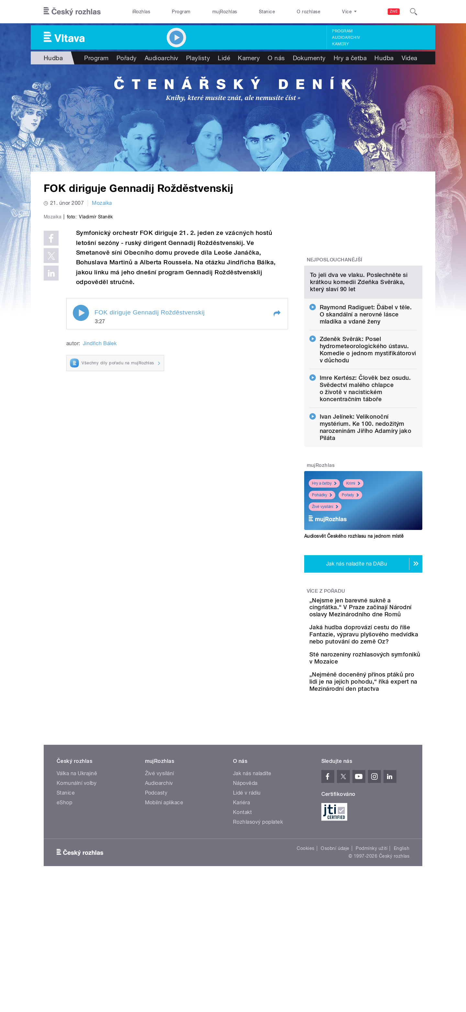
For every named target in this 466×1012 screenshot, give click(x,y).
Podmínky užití (371, 952)
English (401, 952)
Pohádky (322, 561)
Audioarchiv (346, 37)
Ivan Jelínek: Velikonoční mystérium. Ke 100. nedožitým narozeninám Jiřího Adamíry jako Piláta (366, 493)
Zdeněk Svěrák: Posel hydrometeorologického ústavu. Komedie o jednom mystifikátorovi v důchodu (368, 416)
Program (181, 11)
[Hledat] (413, 11)
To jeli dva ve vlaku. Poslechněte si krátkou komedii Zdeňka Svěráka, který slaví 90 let (358, 348)
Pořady (126, 57)
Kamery (340, 44)
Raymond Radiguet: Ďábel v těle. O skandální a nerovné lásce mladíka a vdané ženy (366, 380)
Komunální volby (76, 887)
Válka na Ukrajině (77, 877)
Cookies (305, 952)
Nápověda (245, 887)
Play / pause (81, 450)
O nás (276, 57)
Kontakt (242, 916)
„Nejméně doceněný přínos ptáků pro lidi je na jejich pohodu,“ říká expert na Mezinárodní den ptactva (384, 782)
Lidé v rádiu (247, 897)
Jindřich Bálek (100, 481)
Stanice (267, 11)
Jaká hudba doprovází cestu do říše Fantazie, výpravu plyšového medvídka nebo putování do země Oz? (380, 715)
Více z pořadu (326, 657)
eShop (64, 907)
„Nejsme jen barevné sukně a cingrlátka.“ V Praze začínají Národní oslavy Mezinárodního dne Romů (384, 677)
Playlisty (198, 57)
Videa (409, 57)
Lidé (224, 57)
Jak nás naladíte (252, 877)
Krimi (353, 549)
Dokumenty (309, 57)
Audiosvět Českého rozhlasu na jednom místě (354, 602)
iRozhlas (141, 11)
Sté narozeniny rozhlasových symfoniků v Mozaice (379, 749)
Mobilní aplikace (164, 907)
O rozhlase (308, 11)
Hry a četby (324, 549)
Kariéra (241, 907)
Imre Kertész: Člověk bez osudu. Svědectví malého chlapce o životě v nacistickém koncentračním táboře (365, 455)
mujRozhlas (224, 11)
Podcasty (156, 897)
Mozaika (102, 203)
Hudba (53, 57)
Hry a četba (350, 57)
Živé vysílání (325, 573)
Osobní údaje (335, 952)
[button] (277, 451)
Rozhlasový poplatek (258, 926)
